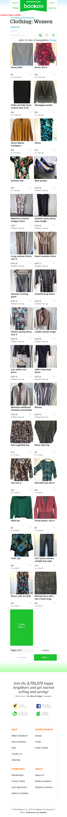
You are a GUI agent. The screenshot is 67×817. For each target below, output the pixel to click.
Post (15, 8)
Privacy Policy (18, 781)
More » (45, 657)
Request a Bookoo (44, 787)
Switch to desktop (20, 793)
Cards (38, 742)
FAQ (14, 748)
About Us (39, 775)
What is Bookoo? (20, 736)
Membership (17, 775)
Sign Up (52, 8)
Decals (38, 736)
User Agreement (19, 787)
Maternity (15, 27)
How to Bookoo (19, 742)
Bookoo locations (43, 781)
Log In (52, 3)
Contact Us (17, 754)
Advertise (16, 760)
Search (15, 3)
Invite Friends (41, 748)
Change (53, 40)
